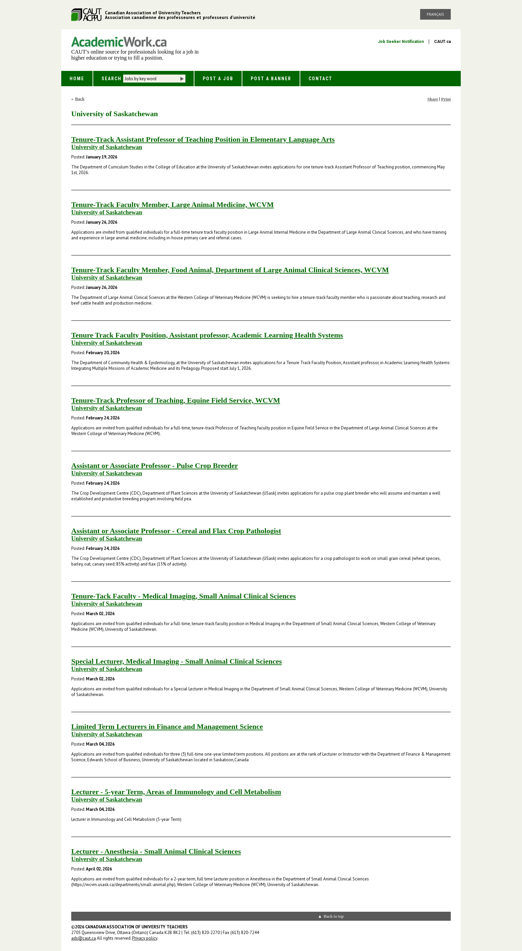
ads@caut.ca (83, 938)
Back (80, 98)
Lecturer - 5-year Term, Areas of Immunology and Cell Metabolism (176, 792)
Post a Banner (271, 78)
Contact (320, 78)
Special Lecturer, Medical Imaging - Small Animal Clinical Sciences (176, 661)
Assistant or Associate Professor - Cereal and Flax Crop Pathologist (176, 531)
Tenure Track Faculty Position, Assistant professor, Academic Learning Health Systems (207, 335)
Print (446, 99)
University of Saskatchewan (106, 147)
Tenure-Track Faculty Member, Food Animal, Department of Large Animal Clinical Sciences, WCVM (230, 270)
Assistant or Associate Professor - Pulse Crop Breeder (154, 465)
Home (77, 78)
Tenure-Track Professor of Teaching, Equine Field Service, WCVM (175, 400)
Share (432, 99)
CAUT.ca (442, 41)
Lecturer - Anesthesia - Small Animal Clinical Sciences (156, 851)
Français (435, 14)
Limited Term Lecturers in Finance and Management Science (167, 726)
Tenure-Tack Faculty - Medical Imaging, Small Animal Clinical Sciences (183, 596)
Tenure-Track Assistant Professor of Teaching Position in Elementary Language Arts (203, 139)
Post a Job (218, 78)
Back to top (334, 916)
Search (112, 78)
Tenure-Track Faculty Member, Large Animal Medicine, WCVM (172, 204)
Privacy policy (144, 938)
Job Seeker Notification (401, 41)
